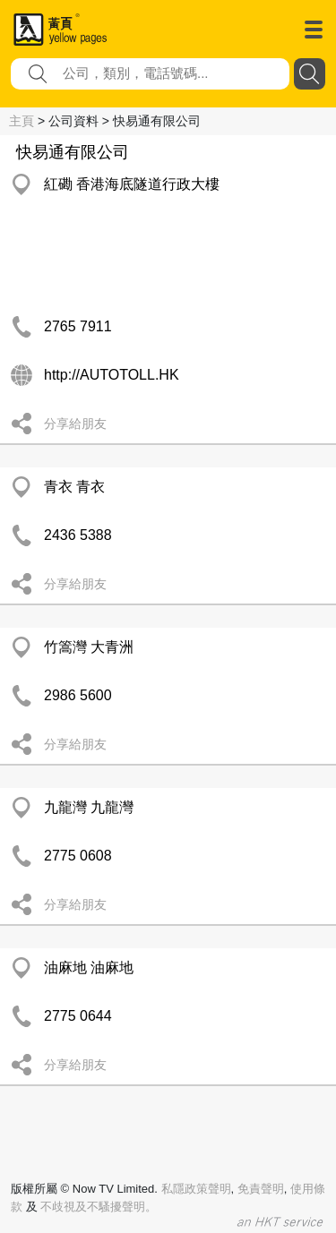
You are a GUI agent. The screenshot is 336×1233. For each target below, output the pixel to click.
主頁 (21, 121)
